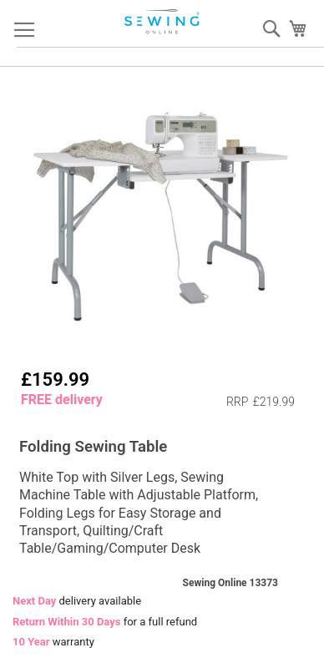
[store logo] (162, 22)
